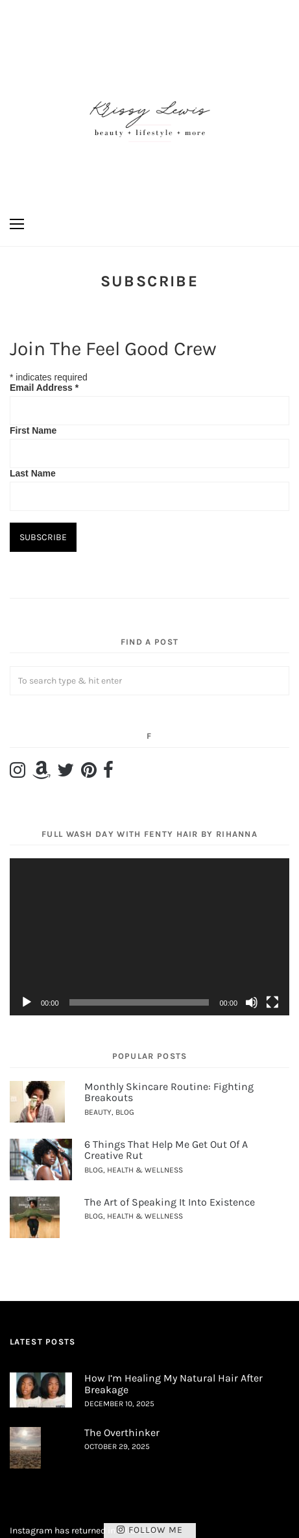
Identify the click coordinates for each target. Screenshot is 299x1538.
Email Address (44, 387)
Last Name (33, 473)
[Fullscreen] (272, 1002)
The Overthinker (122, 1432)
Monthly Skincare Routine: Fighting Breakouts (169, 1092)
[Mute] (251, 1002)
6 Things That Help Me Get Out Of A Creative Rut (166, 1150)
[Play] (26, 1002)
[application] (149, 936)
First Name (33, 430)
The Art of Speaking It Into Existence (169, 1202)
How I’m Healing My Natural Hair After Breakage (173, 1384)
